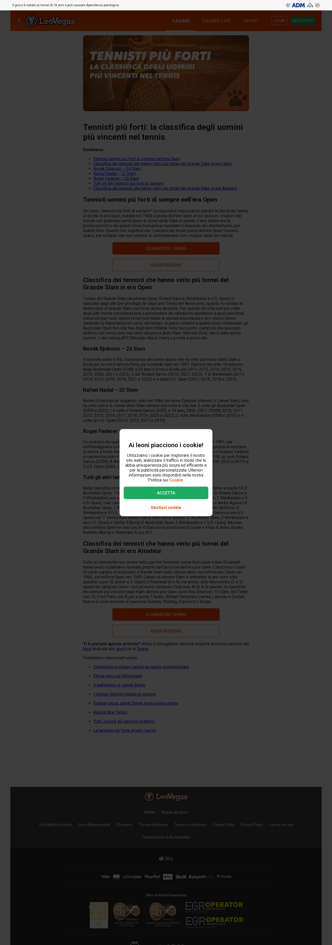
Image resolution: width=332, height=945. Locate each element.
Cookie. (176, 480)
